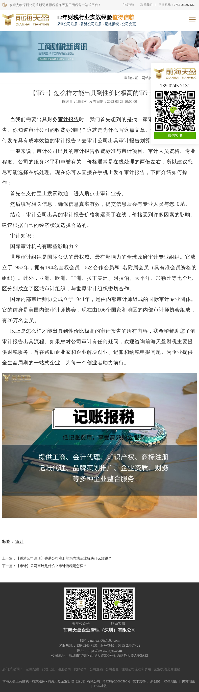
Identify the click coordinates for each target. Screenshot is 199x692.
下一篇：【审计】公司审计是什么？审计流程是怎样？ (44, 566)
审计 (19, 541)
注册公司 (64, 669)
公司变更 (112, 669)
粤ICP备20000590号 (117, 681)
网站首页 (149, 78)
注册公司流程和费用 (136, 669)
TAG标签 (100, 686)
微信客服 (175, 135)
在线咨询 (128, 5)
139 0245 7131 (175, 85)
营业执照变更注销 (167, 669)
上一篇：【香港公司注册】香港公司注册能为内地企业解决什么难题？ (57, 558)
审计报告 (68, 119)
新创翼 (155, 681)
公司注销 (96, 669)
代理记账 (48, 669)
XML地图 (170, 681)
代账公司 (80, 669)
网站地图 (188, 681)
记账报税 (32, 669)
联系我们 (146, 5)
